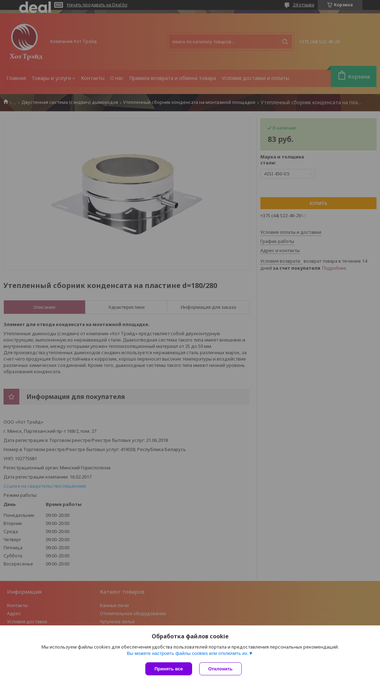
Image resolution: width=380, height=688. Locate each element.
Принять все (168, 668)
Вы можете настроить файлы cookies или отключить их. (187, 653)
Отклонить (220, 668)
